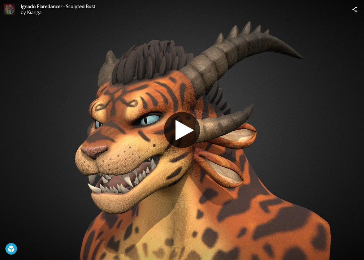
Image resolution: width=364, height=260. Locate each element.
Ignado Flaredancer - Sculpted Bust (58, 6)
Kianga (34, 12)
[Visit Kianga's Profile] (9, 9)
